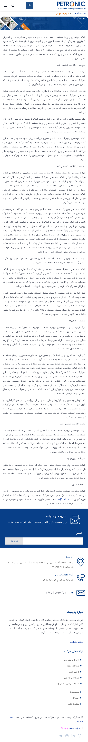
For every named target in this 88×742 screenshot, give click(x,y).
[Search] (13, 5)
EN (29, 6)
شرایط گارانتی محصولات (69, 684)
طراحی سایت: (74, 728)
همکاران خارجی (73, 678)
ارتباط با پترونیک (72, 660)
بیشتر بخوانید (76, 642)
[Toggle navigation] (5, 5)
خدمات (77, 698)
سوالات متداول (73, 666)
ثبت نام (14, 541)
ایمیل (79, 533)
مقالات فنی (75, 704)
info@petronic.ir (64, 500)
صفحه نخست (78, 13)
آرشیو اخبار (75, 672)
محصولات (76, 692)
